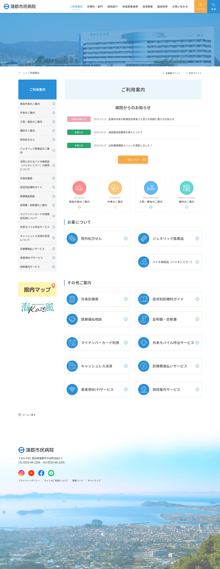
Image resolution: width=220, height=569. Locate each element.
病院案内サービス (30, 266)
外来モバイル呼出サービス (35, 227)
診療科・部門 (95, 6)
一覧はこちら (132, 159)
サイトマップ (94, 480)
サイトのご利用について (56, 480)
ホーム (21, 72)
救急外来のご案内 (30, 104)
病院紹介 (112, 6)
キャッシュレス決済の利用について (35, 238)
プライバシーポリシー (29, 480)
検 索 (213, 9)
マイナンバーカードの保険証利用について (35, 216)
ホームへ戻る (29, 414)
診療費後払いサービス (32, 249)
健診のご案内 (27, 130)
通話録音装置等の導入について (125, 132)
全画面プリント (173, 72)
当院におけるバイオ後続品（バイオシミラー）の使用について (35, 165)
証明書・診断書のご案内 (33, 205)
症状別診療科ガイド (31, 187)
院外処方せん (27, 139)
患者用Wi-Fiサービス (31, 257)
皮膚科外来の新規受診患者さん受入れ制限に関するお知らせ (141, 119)
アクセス (201, 9)
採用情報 (148, 6)
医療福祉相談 (27, 196)
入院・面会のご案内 (31, 121)
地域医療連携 (130, 6)
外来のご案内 (27, 112)
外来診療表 (26, 178)
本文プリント (195, 72)
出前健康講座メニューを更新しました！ (130, 145)
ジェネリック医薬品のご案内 (35, 150)
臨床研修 (162, 6)
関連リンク (77, 480)
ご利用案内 (76, 6)
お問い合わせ (180, 6)
